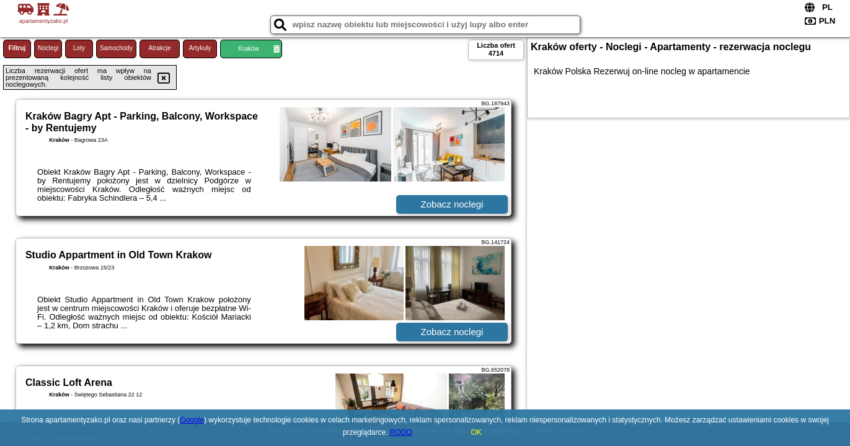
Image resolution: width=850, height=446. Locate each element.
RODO (401, 432)
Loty (79, 48)
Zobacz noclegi (452, 204)
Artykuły (200, 48)
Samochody (116, 48)
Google (192, 420)
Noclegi (48, 48)
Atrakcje (159, 48)
